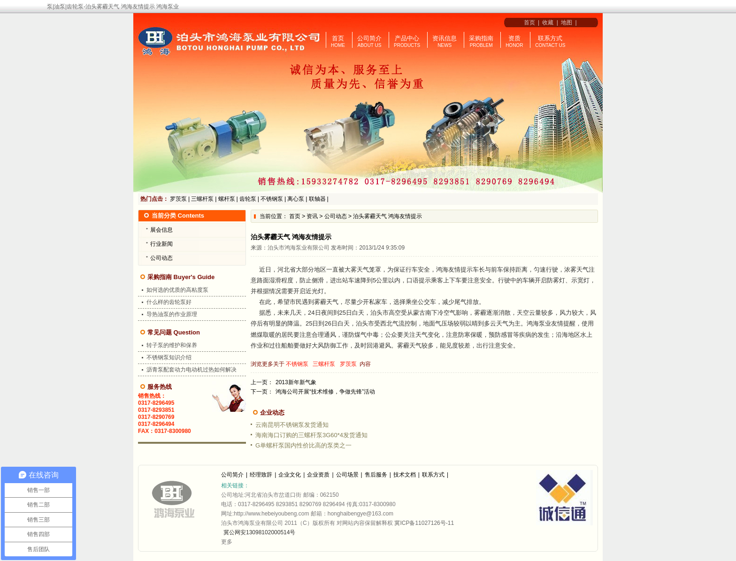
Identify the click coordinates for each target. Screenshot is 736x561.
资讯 (312, 216)
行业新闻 (161, 244)
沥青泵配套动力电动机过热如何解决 (191, 369)
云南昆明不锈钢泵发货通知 (292, 424)
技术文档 (404, 474)
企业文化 (289, 474)
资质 (514, 38)
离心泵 (295, 199)
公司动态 (335, 216)
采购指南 (481, 38)
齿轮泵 (247, 199)
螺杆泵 (226, 199)
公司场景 (347, 474)
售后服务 (376, 474)
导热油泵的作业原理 (171, 314)
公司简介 (369, 38)
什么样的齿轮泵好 (169, 302)
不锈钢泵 (272, 199)
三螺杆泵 (202, 199)
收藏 (547, 22)
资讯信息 (444, 38)
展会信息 (161, 230)
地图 (566, 22)
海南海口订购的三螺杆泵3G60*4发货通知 (311, 435)
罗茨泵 (178, 199)
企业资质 (318, 474)
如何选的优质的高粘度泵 (177, 290)
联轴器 (317, 199)
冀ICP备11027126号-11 (424, 523)
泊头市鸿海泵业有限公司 (299, 247)
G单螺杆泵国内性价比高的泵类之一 (303, 445)
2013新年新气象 (296, 382)
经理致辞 (261, 474)
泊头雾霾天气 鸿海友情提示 (387, 216)
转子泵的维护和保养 (171, 345)
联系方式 (550, 38)
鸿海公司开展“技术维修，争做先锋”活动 (325, 391)
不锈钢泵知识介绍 (169, 357)
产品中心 (407, 38)
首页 (528, 22)
